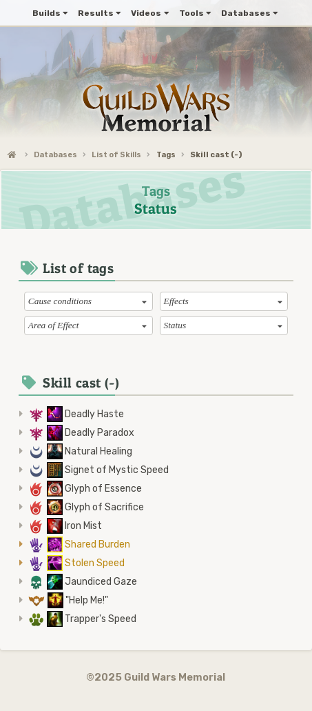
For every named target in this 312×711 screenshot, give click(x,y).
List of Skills (116, 154)
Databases (55, 154)
